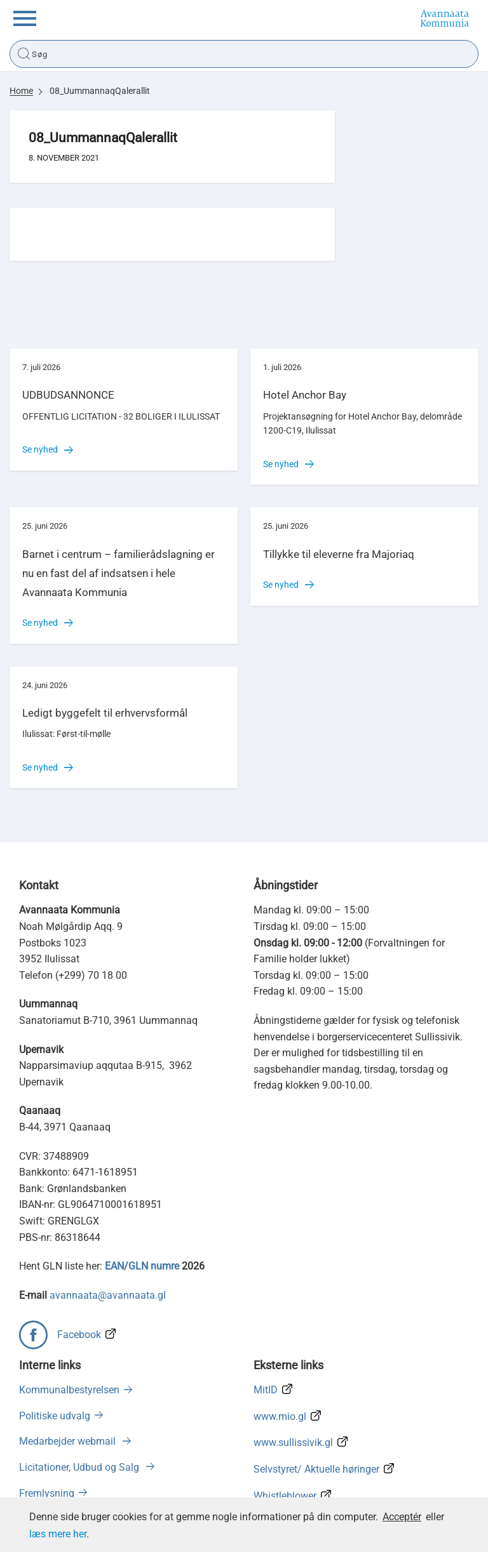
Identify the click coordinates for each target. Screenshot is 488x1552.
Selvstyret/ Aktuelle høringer (316, 1469)
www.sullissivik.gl (293, 1442)
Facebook (79, 1335)
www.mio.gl (280, 1416)
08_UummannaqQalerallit (100, 91)
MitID (266, 1390)
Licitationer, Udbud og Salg (80, 1467)
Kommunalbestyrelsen (69, 1390)
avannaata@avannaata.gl (108, 1295)
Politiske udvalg (54, 1416)
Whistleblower (285, 1496)
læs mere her (57, 1534)
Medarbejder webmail (68, 1441)
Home (21, 91)
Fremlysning (46, 1493)
